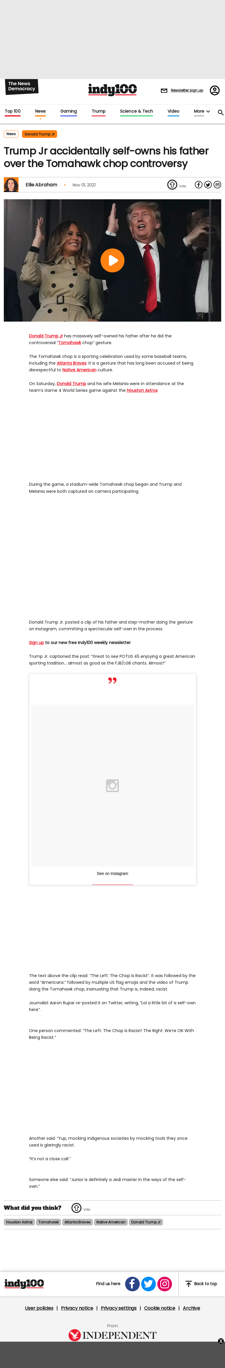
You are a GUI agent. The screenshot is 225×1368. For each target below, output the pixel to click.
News (40, 111)
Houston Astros (142, 390)
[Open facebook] (132, 1284)
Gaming (68, 111)
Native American (79, 370)
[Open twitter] (148, 1284)
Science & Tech (136, 111)
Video (173, 111)
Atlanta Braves (71, 363)
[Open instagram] (164, 1284)
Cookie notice (159, 1308)
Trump (98, 111)
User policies (39, 1308)
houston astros (19, 1222)
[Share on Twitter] (208, 184)
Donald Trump (71, 384)
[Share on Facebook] (198, 184)
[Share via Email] (217, 184)
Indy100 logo (112, 90)
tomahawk (48, 1222)
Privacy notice (77, 1308)
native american (110, 1222)
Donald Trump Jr (46, 336)
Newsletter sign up (187, 90)
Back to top (201, 1284)
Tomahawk (69, 343)
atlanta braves (77, 1222)
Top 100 (13, 111)
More (199, 111)
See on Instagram (112, 873)
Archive (191, 1308)
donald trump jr (39, 134)
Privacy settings (119, 1308)
